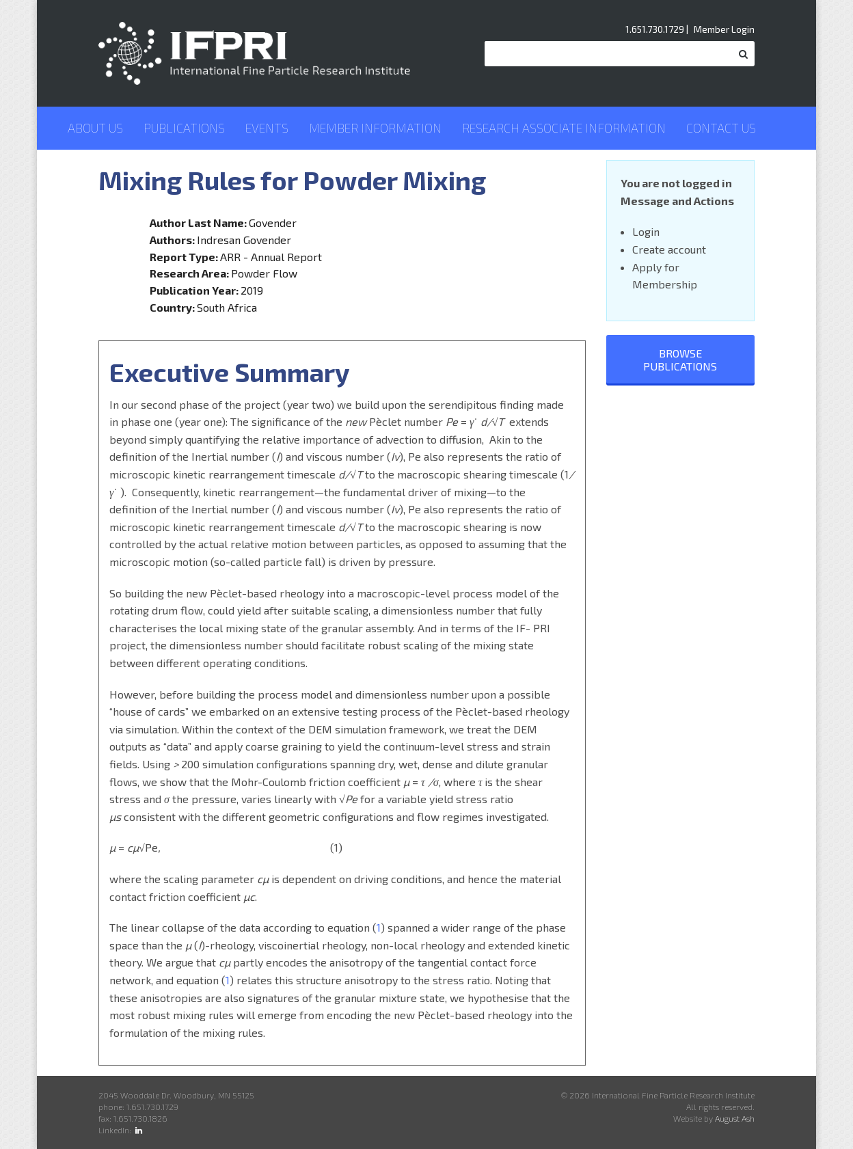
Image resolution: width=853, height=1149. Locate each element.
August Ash (735, 1118)
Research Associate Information (564, 127)
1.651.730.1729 (654, 29)
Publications (184, 127)
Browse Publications (680, 360)
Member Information (375, 127)
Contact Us (721, 127)
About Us (95, 127)
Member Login (724, 29)
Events (266, 127)
